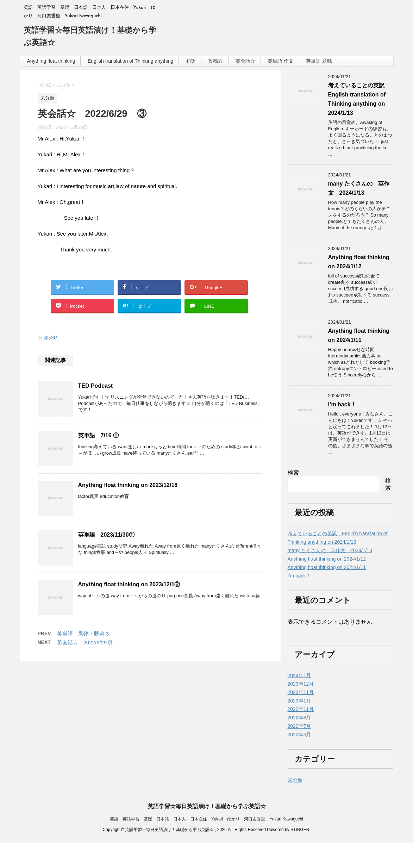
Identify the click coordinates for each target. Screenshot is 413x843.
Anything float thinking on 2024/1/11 (327, 567)
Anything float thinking (51, 61)
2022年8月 (299, 717)
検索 (293, 473)
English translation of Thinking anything (130, 61)
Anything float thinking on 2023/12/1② (129, 584)
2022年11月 (301, 709)
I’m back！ (342, 404)
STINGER (299, 829)
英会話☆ (245, 61)
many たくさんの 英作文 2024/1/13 (330, 550)
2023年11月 (301, 692)
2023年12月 (301, 684)
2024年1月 (299, 675)
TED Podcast (95, 386)
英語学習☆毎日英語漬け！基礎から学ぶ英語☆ (207, 806)
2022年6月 (299, 734)
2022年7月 (299, 726)
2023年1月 (299, 701)
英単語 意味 (319, 61)
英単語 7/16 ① (98, 435)
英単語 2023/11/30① (106, 535)
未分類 (51, 338)
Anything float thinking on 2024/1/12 (327, 559)
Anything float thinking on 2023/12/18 (128, 485)
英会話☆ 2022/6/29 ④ (85, 642)
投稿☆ (215, 61)
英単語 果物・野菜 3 (83, 634)
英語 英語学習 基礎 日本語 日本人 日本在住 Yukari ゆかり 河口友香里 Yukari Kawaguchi (206, 819)
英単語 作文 (281, 61)
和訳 (191, 61)
